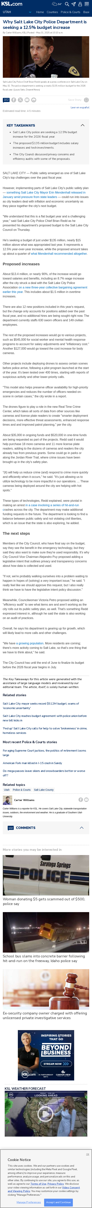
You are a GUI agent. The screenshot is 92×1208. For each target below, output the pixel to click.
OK (87, 1154)
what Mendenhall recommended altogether (59, 253)
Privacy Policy (56, 1184)
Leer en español (80, 107)
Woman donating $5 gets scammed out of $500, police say (44, 901)
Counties (52, 12)
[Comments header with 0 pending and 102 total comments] (46, 827)
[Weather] (57, 3)
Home (40, 12)
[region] (46, 1178)
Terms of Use (38, 1184)
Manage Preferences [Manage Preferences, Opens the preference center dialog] (29, 1202)
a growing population (29, 643)
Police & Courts (70, 12)
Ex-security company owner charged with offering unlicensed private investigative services (45, 1015)
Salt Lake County (44, 789)
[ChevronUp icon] (82, 125)
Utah (7, 789)
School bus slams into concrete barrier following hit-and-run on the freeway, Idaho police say (44, 958)
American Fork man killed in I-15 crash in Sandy (32, 763)
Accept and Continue (58, 1202)
